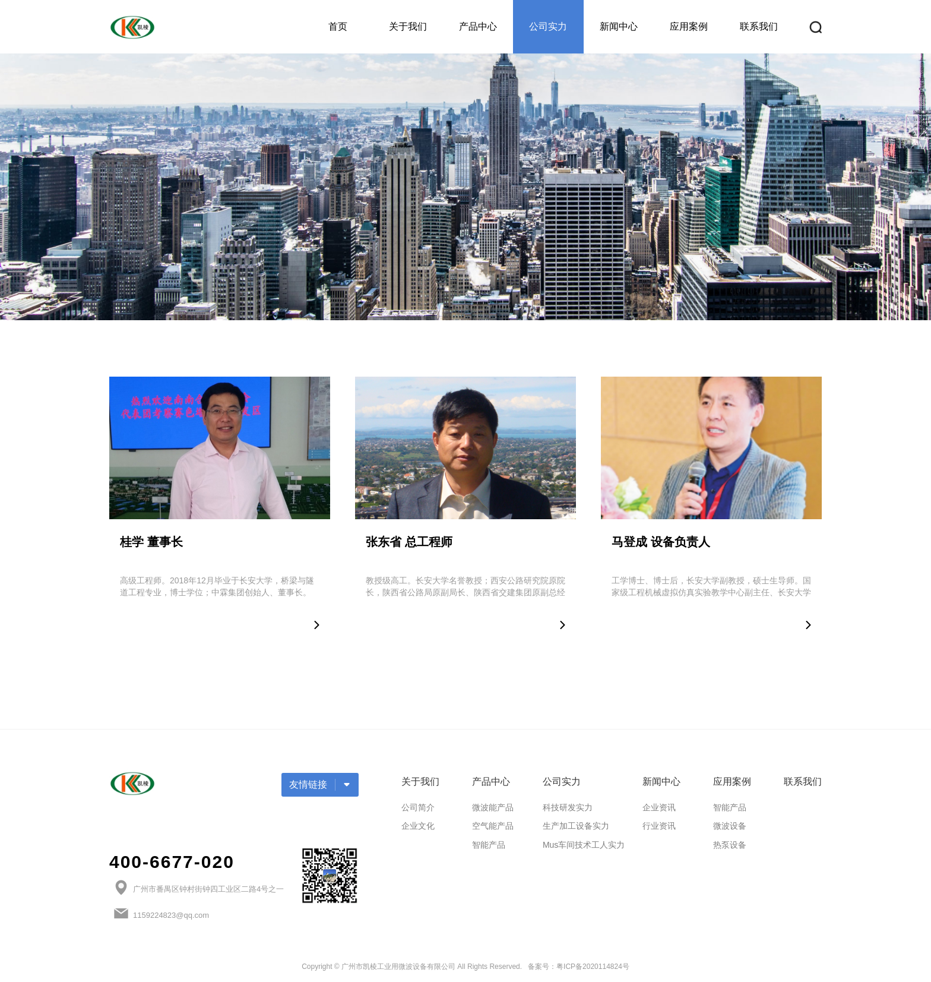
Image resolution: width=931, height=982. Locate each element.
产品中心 (478, 26)
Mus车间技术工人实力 (584, 845)
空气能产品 (493, 826)
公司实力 (548, 26)
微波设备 (729, 826)
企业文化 (418, 826)
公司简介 (418, 807)
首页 (337, 26)
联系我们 (759, 26)
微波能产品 (493, 807)
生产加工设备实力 (576, 826)
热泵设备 (729, 845)
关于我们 (408, 26)
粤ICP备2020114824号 (592, 966)
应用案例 (689, 26)
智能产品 (488, 845)
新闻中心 (619, 26)
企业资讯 (659, 807)
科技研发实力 (568, 807)
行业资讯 (659, 826)
